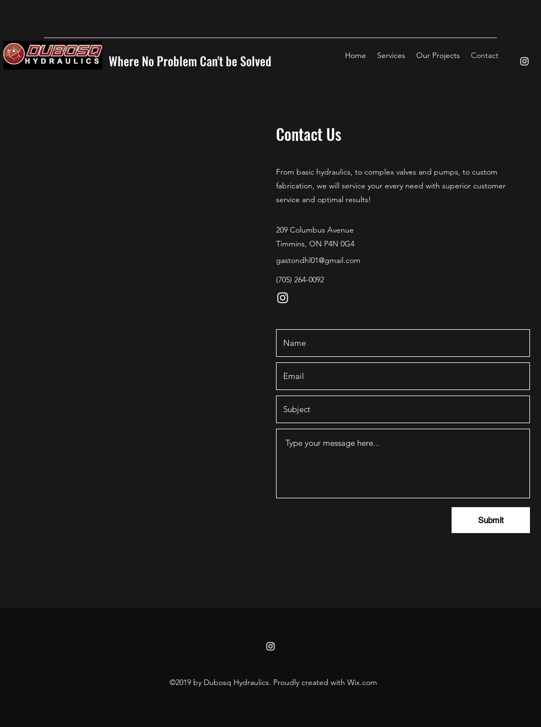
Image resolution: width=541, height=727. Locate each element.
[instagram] (524, 61)
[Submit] (491, 520)
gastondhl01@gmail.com (318, 260)
